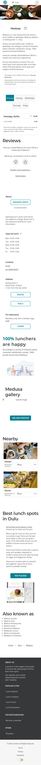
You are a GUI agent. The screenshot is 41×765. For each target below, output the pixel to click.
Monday (10, 98)
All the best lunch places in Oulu (19, 527)
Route (20, 295)
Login (20, 326)
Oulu (20, 304)
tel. (11, 269)
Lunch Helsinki (12, 691)
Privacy (20, 752)
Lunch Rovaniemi (13, 707)
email (7, 266)
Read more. (8, 77)
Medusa (29, 645)
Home (10, 645)
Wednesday (29, 98)
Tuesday (19, 98)
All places (9, 733)
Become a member (13, 720)
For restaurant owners (20, 207)
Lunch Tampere (12, 697)
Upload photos (20, 418)
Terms (20, 748)
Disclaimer (20, 755)
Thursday (17, 105)
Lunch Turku (11, 702)
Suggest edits (20, 202)
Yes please (20, 576)
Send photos (20, 176)
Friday (25, 105)
